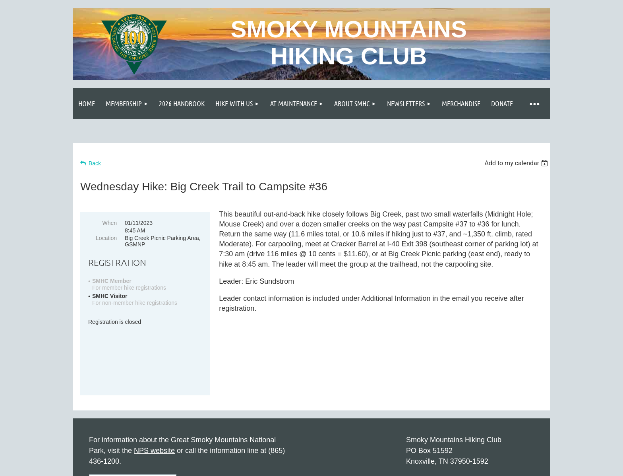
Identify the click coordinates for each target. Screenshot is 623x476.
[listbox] (517, 163)
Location (106, 238)
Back (95, 163)
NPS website (154, 395)
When (109, 223)
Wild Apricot (459, 466)
